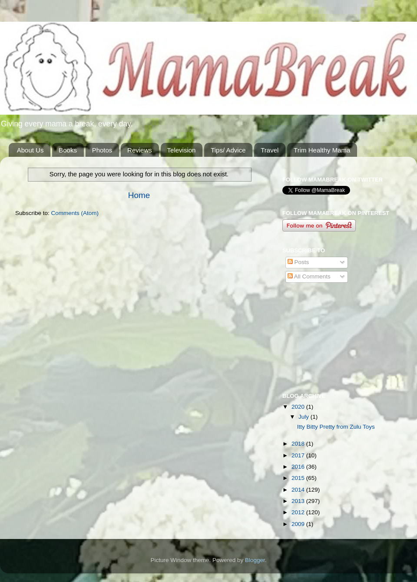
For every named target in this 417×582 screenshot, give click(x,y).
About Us (30, 150)
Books (68, 150)
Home (139, 195)
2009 (298, 524)
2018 (298, 443)
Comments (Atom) (75, 213)
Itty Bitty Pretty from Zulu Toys (336, 426)
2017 (298, 455)
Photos (102, 150)
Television (181, 150)
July (304, 416)
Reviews (139, 150)
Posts (298, 262)
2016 (298, 466)
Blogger (255, 560)
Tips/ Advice (228, 150)
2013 (298, 501)
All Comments (309, 276)
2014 (298, 489)
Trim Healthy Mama (322, 150)
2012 (298, 512)
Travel (269, 150)
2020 (298, 406)
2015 (298, 478)
